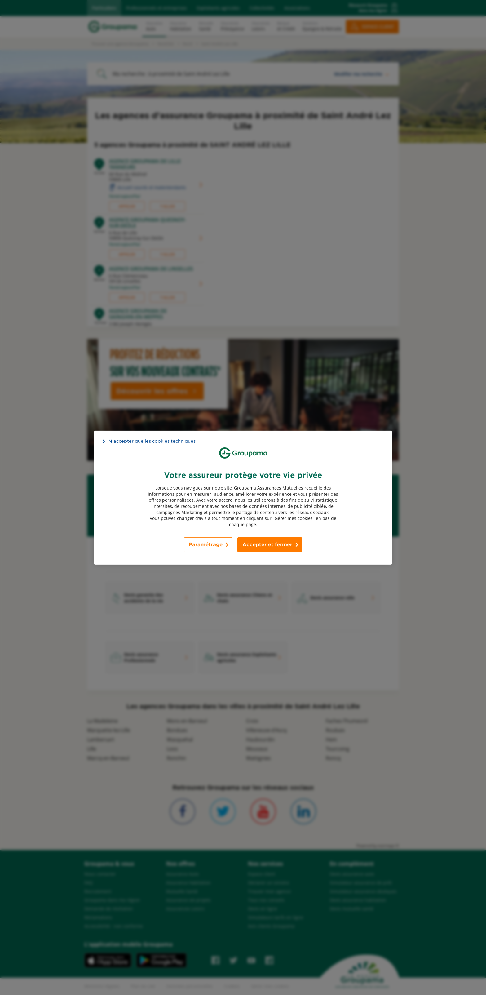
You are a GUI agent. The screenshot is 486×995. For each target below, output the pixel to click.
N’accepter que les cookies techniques (152, 440)
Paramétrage (206, 545)
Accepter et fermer (267, 545)
